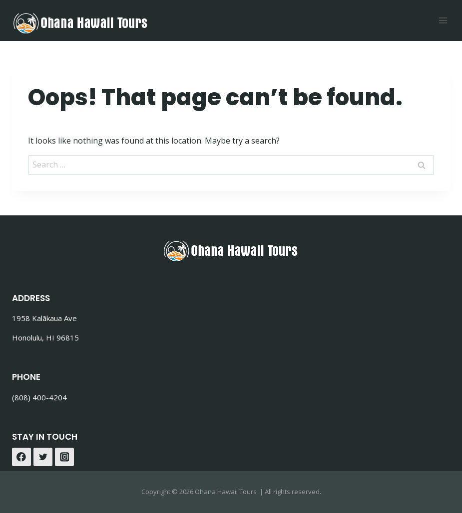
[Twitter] (42, 457)
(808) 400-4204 (39, 397)
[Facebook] (21, 457)
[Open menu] (443, 20)
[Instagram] (64, 457)
